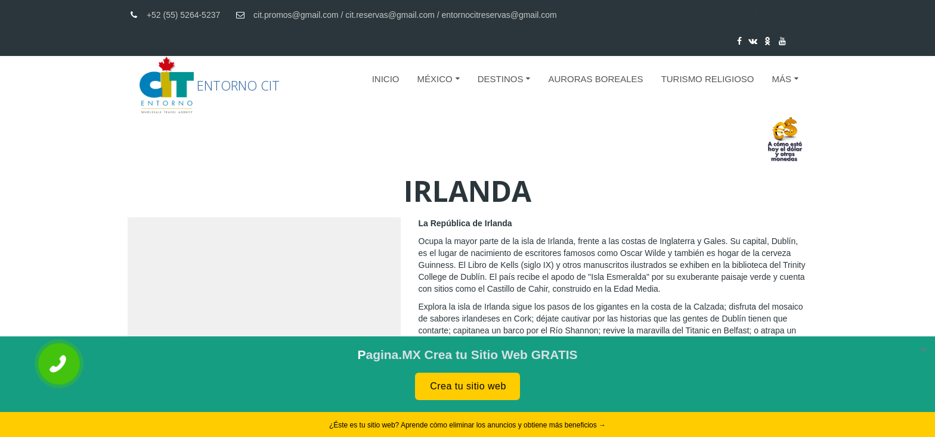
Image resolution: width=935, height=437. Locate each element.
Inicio (386, 79)
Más (781, 79)
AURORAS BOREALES (595, 79)
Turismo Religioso (707, 79)
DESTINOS (501, 79)
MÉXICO (435, 79)
